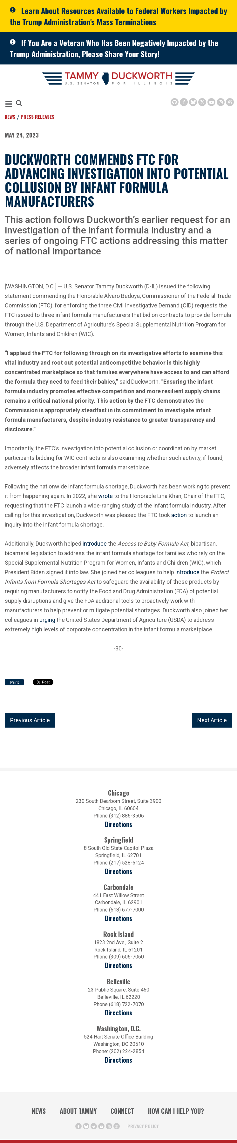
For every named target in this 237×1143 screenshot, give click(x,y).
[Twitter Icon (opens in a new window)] (202, 102)
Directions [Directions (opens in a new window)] (118, 824)
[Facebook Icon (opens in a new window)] (184, 102)
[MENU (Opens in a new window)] (9, 105)
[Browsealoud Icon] (175, 102)
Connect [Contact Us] (122, 1111)
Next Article (212, 720)
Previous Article (30, 720)
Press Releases (37, 116)
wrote (105, 496)
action (179, 515)
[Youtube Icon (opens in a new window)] (211, 102)
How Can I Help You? (176, 1111)
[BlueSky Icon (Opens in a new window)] (193, 102)
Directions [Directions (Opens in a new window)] (118, 1012)
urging (47, 619)
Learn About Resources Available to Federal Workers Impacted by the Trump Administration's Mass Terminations (118, 16)
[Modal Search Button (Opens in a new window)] (19, 103)
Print (14, 682)
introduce (95, 543)
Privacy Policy (143, 1126)
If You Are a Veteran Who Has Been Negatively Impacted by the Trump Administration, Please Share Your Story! (114, 48)
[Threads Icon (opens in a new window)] (230, 102)
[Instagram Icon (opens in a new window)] (221, 102)
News (10, 116)
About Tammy (78, 1111)
